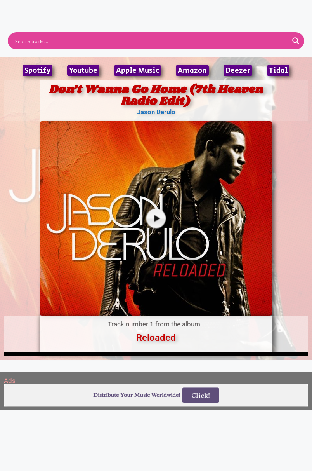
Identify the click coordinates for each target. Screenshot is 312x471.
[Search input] (151, 41)
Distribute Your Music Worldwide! (136, 405)
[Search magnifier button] (295, 40)
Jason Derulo (156, 112)
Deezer (237, 70)
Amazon (192, 70)
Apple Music (137, 70)
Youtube (83, 70)
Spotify (37, 70)
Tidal (278, 70)
